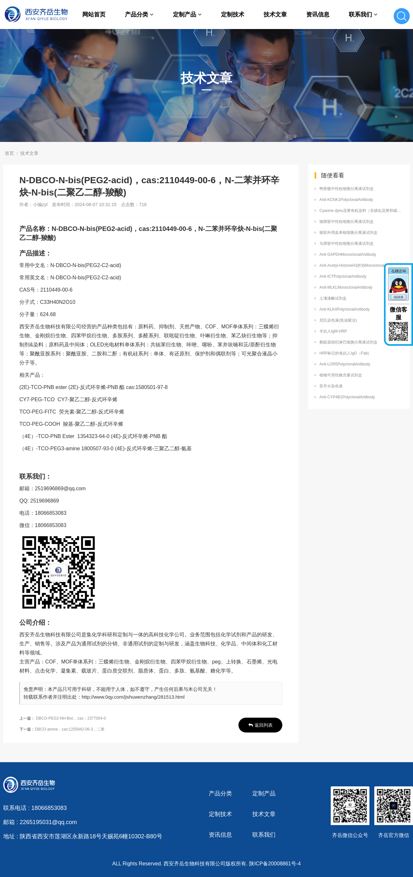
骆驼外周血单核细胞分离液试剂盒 (348, 232)
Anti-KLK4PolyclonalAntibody (344, 309)
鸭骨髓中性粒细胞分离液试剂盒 (346, 188)
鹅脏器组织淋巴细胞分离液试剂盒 (348, 342)
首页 (9, 153)
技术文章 (275, 14)
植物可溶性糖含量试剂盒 (340, 375)
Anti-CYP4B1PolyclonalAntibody (347, 397)
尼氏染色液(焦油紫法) (338, 320)
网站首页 (94, 14)
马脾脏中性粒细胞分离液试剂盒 (346, 243)
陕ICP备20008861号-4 (275, 863)
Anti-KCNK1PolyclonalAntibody (346, 199)
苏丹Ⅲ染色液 (331, 386)
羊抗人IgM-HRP (333, 331)
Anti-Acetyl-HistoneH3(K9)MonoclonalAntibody (359, 265)
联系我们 (363, 14)
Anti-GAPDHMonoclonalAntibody (347, 254)
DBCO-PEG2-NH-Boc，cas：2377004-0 (71, 718)
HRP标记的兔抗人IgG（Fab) (344, 353)
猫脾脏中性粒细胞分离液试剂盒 (346, 221)
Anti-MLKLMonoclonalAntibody (345, 287)
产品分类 (139, 14)
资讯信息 (317, 14)
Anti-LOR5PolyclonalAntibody (344, 364)
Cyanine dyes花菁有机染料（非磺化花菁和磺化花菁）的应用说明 (361, 210)
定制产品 (187, 14)
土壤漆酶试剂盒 (333, 298)
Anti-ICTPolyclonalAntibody (342, 276)
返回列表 (260, 725)
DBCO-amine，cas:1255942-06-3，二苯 (70, 729)
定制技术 (232, 14)
